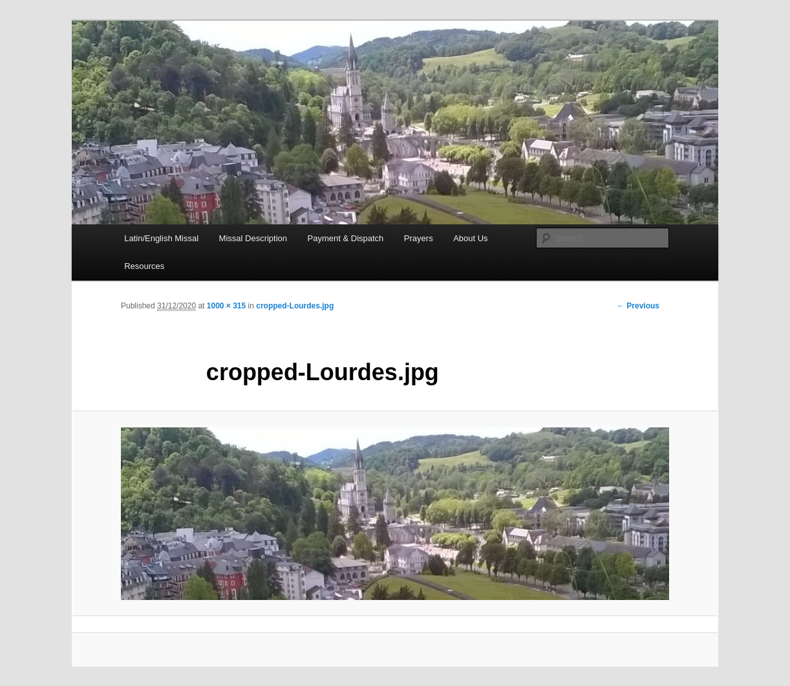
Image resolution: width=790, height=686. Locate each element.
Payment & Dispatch (346, 238)
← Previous (638, 305)
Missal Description (253, 238)
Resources (144, 266)
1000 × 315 (226, 305)
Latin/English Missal (161, 238)
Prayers (418, 238)
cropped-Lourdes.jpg (295, 305)
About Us (470, 238)
